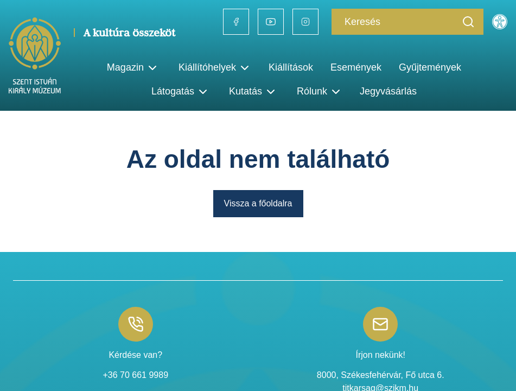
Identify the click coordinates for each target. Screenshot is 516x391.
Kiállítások (291, 67)
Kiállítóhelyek (215, 67)
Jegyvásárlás (388, 91)
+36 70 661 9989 (135, 375)
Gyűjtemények (430, 67)
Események (355, 67)
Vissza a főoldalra (258, 203)
